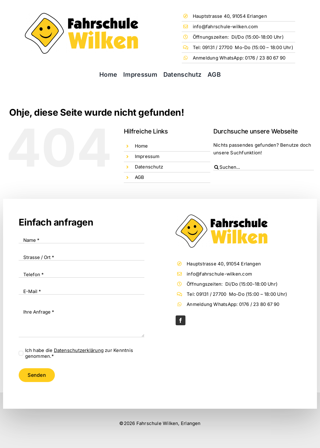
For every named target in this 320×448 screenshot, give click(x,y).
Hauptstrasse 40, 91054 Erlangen (230, 16)
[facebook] (180, 320)
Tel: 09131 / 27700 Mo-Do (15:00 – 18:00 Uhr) (243, 47)
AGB (139, 177)
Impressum (147, 156)
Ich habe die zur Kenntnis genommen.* (79, 353)
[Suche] (216, 167)
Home (141, 146)
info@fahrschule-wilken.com (225, 26)
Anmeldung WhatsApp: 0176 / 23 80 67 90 (239, 58)
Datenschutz (149, 167)
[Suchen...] (263, 167)
